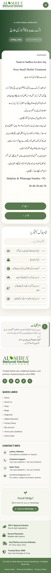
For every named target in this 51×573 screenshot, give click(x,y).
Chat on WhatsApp (25, 509)
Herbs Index (9, 436)
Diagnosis (8, 415)
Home (6, 398)
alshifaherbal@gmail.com (19, 475)
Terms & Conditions (25, 569)
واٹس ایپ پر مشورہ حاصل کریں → (31, 343)
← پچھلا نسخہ (25, 206)
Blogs (6, 410)
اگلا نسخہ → (25, 216)
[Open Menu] (46, 5)
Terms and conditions (13, 431)
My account (9, 427)
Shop (6, 406)
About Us (8, 402)
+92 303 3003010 (33, 462)
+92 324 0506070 (17, 462)
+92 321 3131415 (33, 470)
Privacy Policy (10, 423)
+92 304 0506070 (17, 470)
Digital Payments (11, 419)
